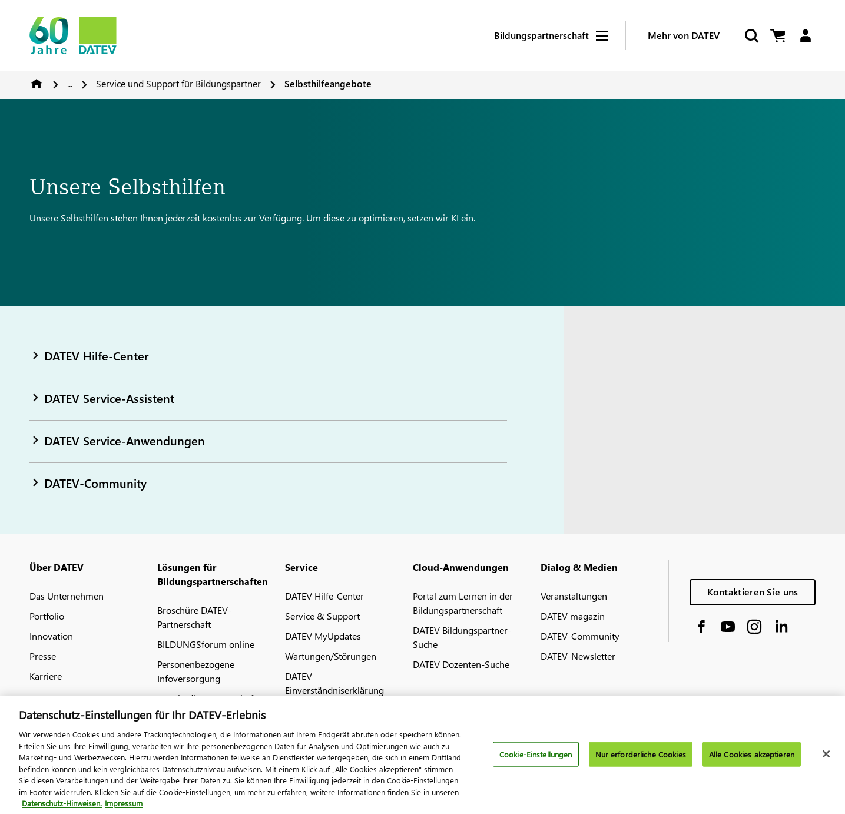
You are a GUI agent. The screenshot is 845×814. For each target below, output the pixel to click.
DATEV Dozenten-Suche (461, 664)
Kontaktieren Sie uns (752, 591)
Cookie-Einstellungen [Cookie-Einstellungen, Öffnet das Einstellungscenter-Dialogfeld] (535, 760)
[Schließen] (826, 760)
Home (36, 84)
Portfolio (46, 616)
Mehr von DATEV (684, 35)
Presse (42, 656)
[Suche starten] (750, 35)
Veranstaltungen (574, 596)
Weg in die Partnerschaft (206, 698)
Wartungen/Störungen (330, 656)
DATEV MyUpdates (323, 636)
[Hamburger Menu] (610, 35)
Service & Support (322, 616)
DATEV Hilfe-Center (324, 596)
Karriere (45, 676)
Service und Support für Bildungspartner (178, 83)
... (69, 83)
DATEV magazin (573, 616)
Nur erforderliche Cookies (640, 760)
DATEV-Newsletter (578, 656)
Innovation (51, 636)
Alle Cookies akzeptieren (751, 760)
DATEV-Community (580, 636)
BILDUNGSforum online (205, 644)
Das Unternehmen (66, 596)
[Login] (805, 35)
